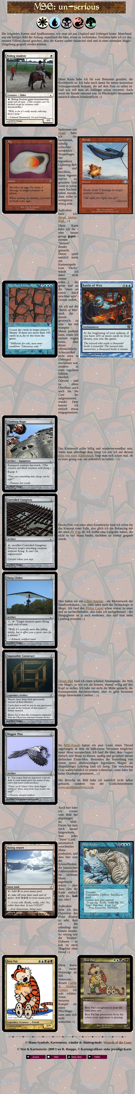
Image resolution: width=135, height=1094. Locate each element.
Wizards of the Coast (117, 1042)
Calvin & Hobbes (67, 984)
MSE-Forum (72, 745)
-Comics (67, 988)
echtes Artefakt (93, 601)
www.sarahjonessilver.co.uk (75, 787)
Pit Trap (75, 532)
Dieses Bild (65, 681)
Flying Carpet (95, 608)
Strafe (62, 133)
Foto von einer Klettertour (75, 455)
